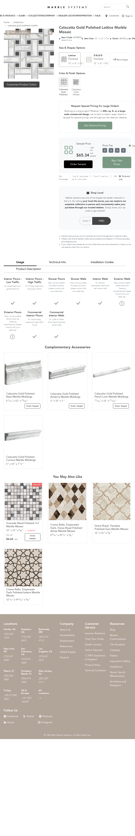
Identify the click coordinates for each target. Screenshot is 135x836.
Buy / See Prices (117, 162)
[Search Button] (127, 7)
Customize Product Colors (21, 84)
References (66, 646)
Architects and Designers (118, 683)
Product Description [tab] (28, 269)
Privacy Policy (92, 664)
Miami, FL (9, 671)
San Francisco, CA (26, 651)
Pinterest (45, 716)
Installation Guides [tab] (102, 262)
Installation (116, 666)
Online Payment (94, 650)
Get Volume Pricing (95, 125)
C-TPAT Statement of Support (95, 657)
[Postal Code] (85, 221)
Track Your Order (94, 638)
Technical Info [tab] (57, 262)
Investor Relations (95, 633)
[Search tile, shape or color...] (115, 7)
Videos (114, 655)
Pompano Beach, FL (26, 672)
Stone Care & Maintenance (117, 674)
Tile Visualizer (117, 644)
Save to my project (18, 32)
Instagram (45, 722)
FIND (101, 220)
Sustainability (67, 635)
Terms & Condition (95, 670)
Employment (67, 640)
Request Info (124, 178)
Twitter (28, 716)
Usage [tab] (20, 262)
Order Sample (78, 164)
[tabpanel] (67, 305)
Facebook (11, 716)
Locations (112, 15)
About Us (65, 629)
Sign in (127, 16)
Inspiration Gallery (120, 661)
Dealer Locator (93, 644)
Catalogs (115, 650)
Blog (112, 629)
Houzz (9, 722)
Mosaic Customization (118, 637)
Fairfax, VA (9, 629)
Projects (64, 657)
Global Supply (68, 651)
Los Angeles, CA (45, 650)
